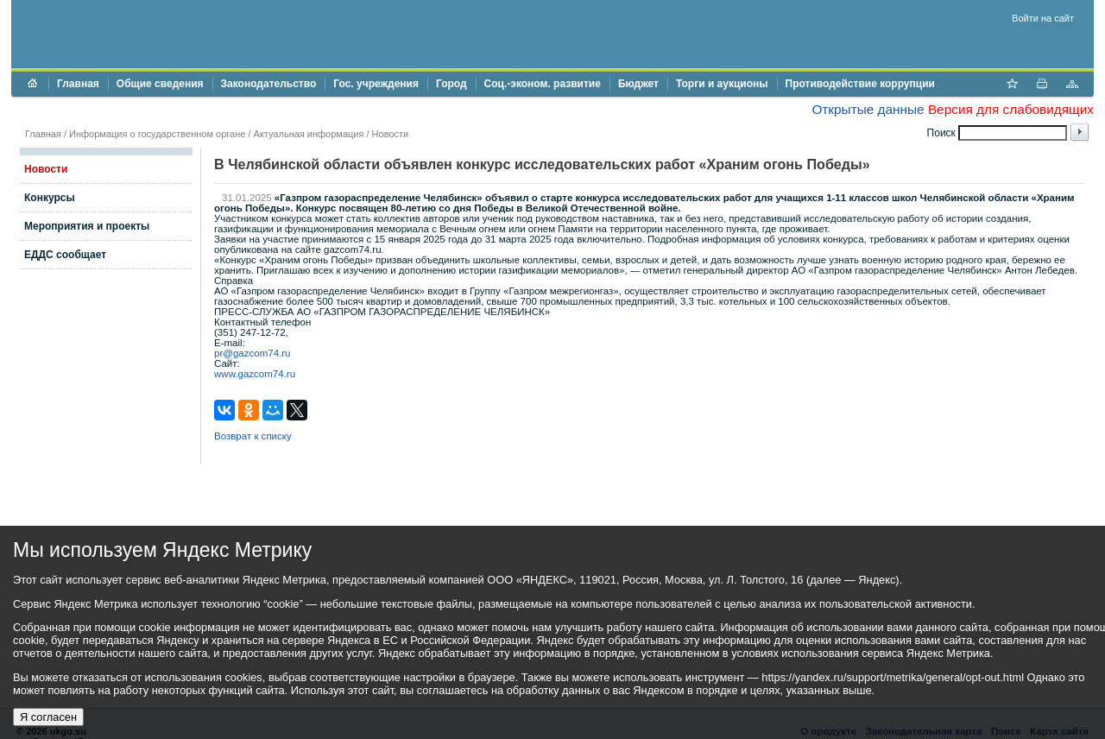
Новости (390, 134)
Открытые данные (867, 109)
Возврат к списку (253, 436)
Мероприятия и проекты (86, 226)
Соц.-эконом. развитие (542, 84)
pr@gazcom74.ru (252, 353)
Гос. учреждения (376, 84)
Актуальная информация (309, 134)
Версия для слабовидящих (1011, 109)
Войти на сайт (1043, 18)
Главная (78, 84)
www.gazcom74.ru (254, 374)
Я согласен (48, 717)
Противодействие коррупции (860, 84)
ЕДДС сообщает (65, 255)
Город (451, 84)
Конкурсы (49, 198)
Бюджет (638, 84)
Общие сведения (160, 84)
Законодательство (269, 84)
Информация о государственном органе (157, 134)
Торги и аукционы (722, 84)
